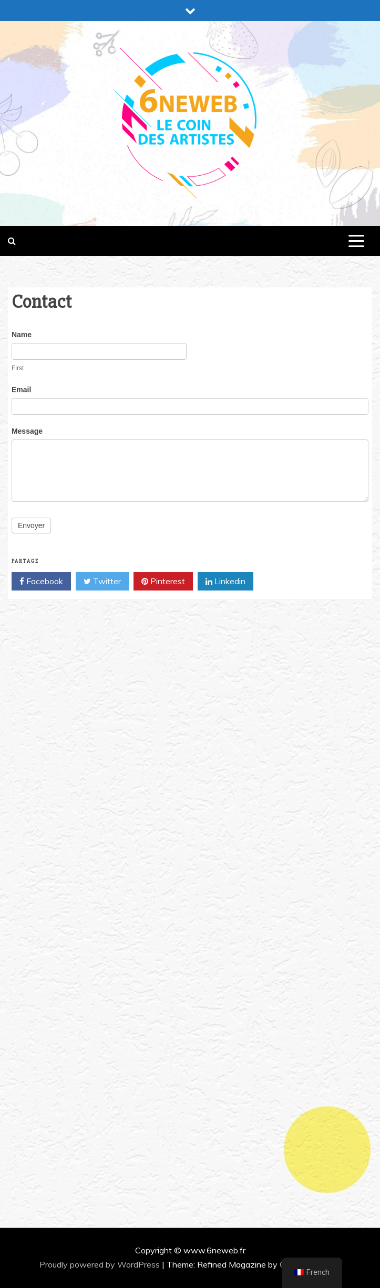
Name (22, 334)
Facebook (41, 582)
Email (21, 389)
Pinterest (163, 582)
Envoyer (31, 525)
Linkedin (225, 582)
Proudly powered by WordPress (100, 1264)
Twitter (102, 582)
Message (27, 431)
